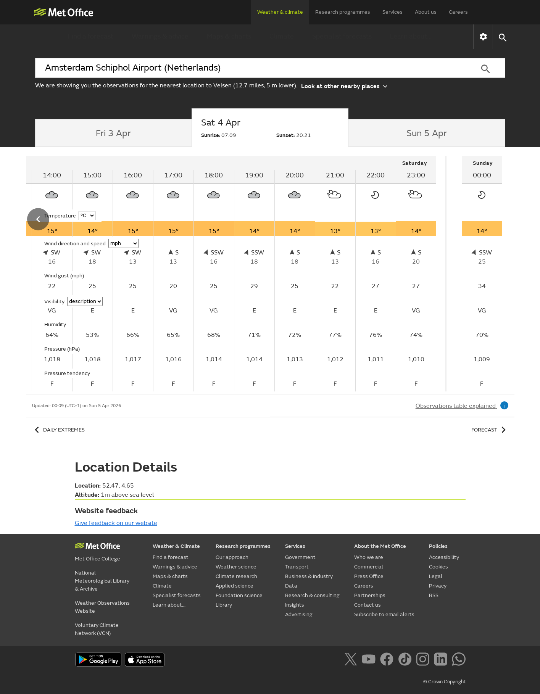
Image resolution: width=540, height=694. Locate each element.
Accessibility (444, 557)
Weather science (236, 567)
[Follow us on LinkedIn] (442, 660)
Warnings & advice (160, 36)
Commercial (368, 567)
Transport (297, 567)
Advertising (299, 614)
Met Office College (97, 559)
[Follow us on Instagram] (424, 660)
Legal (435, 576)
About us (426, 12)
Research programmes (342, 12)
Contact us (367, 605)
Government (300, 557)
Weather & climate (280, 12)
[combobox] (250, 67)
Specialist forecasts (342, 36)
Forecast (489, 429)
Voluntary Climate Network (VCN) (97, 629)
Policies (438, 546)
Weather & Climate (176, 546)
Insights (294, 605)
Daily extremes (58, 429)
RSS (433, 595)
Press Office (369, 576)
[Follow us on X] (352, 660)
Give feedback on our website (116, 523)
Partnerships (369, 595)
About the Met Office (380, 546)
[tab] (113, 133)
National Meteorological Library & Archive (102, 581)
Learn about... (411, 36)
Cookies (438, 567)
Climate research (236, 576)
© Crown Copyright (444, 682)
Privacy (438, 586)
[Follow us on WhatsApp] (458, 660)
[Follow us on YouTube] (370, 660)
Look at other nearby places (344, 85)
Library (224, 605)
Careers (458, 12)
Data (291, 586)
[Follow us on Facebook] (388, 660)
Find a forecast (90, 36)
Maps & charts (229, 36)
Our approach (232, 557)
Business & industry (309, 576)
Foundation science (239, 595)
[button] (502, 36)
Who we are (368, 557)
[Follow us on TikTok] (406, 660)
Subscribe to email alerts (384, 614)
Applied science (234, 586)
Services (392, 12)
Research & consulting (312, 595)
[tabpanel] (482, 273)
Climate (281, 36)
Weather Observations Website (102, 607)
